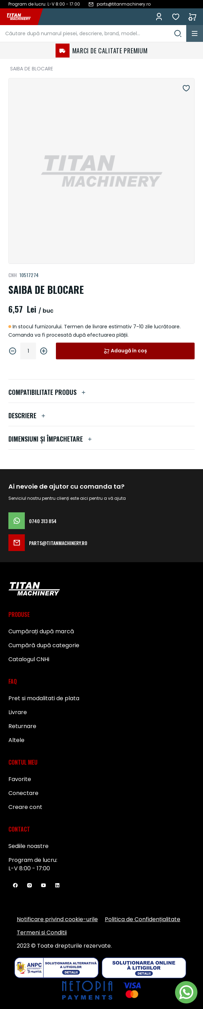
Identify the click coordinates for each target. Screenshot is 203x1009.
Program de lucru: (32, 860)
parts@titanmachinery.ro (47, 542)
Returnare (22, 726)
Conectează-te (159, 17)
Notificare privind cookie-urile (57, 919)
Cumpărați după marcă (41, 631)
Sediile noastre (28, 846)
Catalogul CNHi (28, 659)
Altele (16, 740)
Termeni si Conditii (42, 932)
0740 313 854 (32, 520)
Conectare (23, 793)
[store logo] (22, 16)
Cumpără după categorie (43, 645)
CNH (12, 274)
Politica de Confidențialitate (142, 919)
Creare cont (25, 807)
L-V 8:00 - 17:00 (29, 868)
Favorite (176, 17)
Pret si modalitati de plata (43, 698)
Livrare (17, 712)
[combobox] (93, 33)
